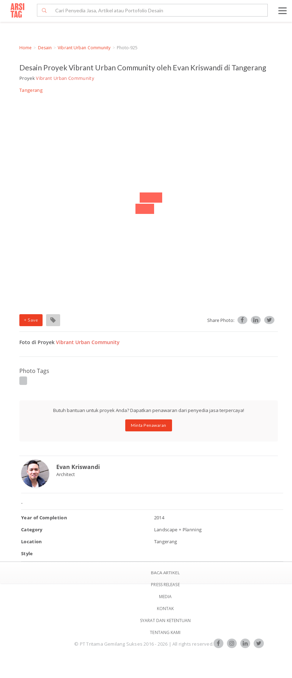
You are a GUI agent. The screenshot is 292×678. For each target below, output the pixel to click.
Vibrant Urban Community (84, 48)
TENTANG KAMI (165, 632)
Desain (45, 48)
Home (25, 48)
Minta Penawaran (148, 425)
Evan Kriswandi (78, 467)
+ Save (31, 320)
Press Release (165, 585)
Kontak (165, 609)
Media (165, 597)
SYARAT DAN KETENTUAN (165, 620)
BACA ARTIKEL (165, 572)
